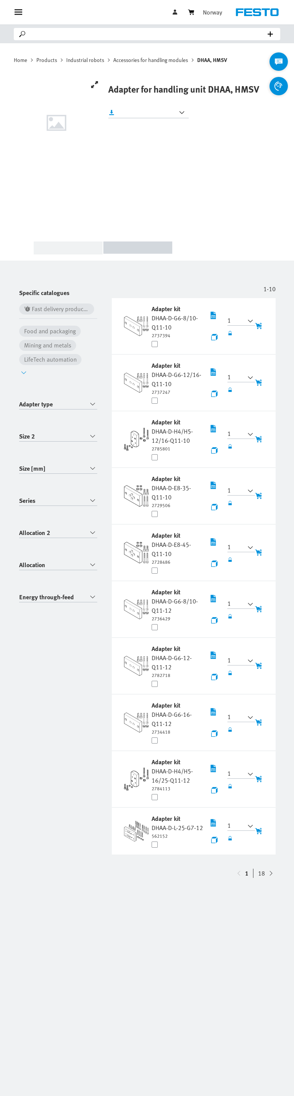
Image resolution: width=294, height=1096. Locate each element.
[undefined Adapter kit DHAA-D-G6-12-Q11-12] (177, 661)
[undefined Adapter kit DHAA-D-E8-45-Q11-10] (177, 548)
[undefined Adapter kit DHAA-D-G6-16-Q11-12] (177, 718)
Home (20, 60)
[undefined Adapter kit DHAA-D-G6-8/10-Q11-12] (177, 604)
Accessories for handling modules (150, 60)
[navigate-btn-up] (271, 873)
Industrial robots (85, 60)
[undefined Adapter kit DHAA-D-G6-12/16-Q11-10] (177, 378)
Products (46, 60)
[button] (236, 321)
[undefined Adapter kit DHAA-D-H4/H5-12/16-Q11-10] (177, 435)
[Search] (148, 34)
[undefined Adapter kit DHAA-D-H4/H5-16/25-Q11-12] (177, 774)
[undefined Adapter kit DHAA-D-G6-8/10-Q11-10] (177, 321)
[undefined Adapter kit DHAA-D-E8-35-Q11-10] (177, 491)
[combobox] (58, 404)
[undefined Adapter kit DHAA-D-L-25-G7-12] (177, 826)
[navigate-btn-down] (238, 873)
